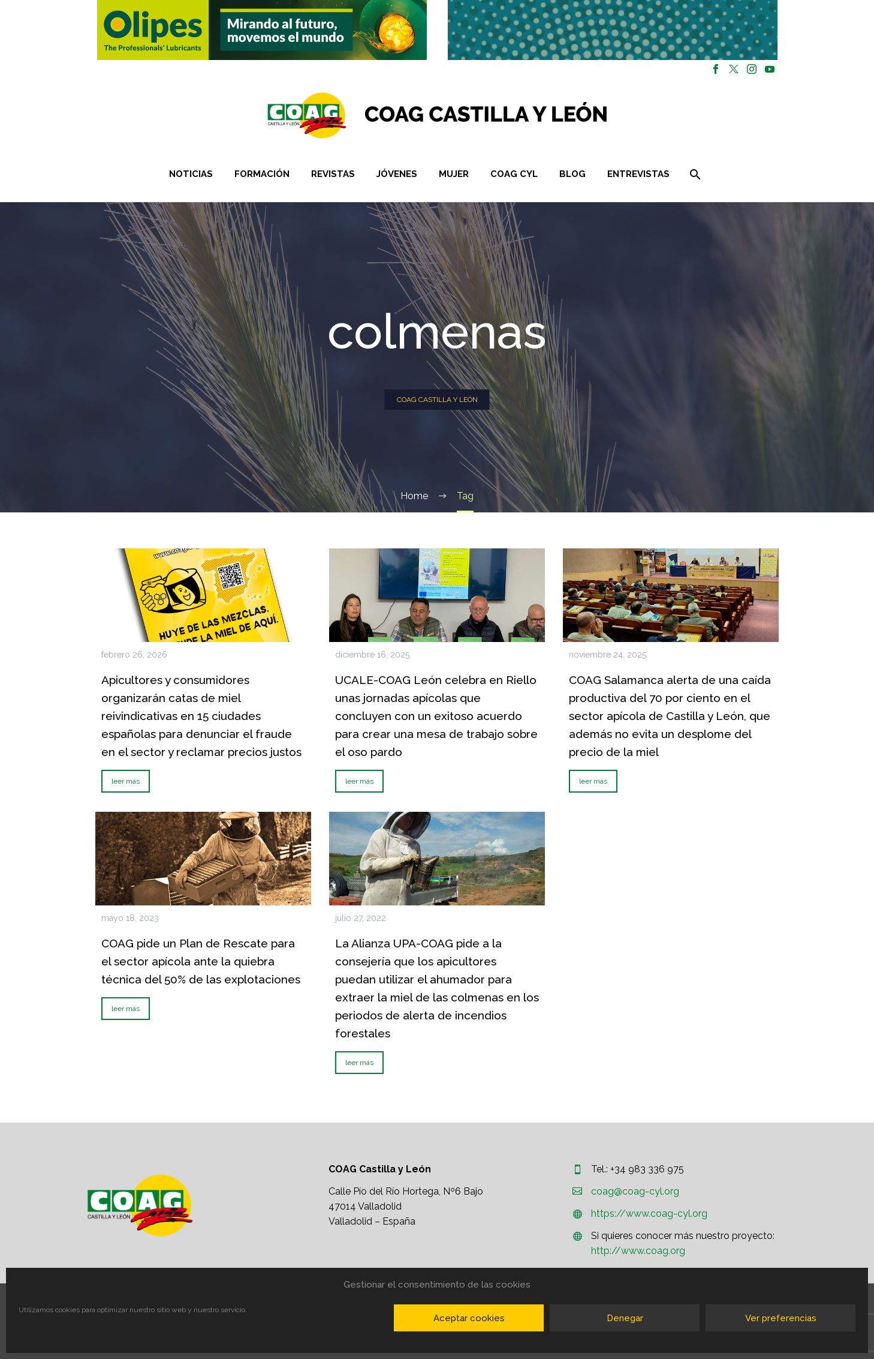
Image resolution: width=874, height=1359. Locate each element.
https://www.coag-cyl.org (649, 1213)
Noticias (191, 174)
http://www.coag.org (638, 1250)
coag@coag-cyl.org (635, 1191)
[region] (261, 30)
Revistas (333, 174)
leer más (125, 781)
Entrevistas (638, 174)
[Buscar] (694, 174)
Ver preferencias (780, 1318)
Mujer (454, 174)
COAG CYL (514, 174)
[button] (262, 30)
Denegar (625, 1318)
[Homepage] (509, 115)
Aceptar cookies (469, 1318)
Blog (572, 174)
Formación (262, 174)
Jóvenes (396, 174)
